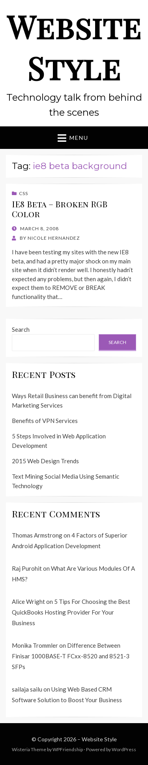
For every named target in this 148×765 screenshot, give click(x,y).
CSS (23, 193)
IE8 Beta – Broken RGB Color (59, 208)
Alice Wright (28, 601)
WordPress (124, 749)
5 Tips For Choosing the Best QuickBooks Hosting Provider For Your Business (71, 612)
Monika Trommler (35, 645)
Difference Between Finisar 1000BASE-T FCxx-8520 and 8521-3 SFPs (70, 656)
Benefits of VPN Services (45, 420)
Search (21, 329)
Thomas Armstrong (37, 535)
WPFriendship (67, 749)
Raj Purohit (27, 568)
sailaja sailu (27, 689)
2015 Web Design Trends (45, 460)
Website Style (74, 46)
